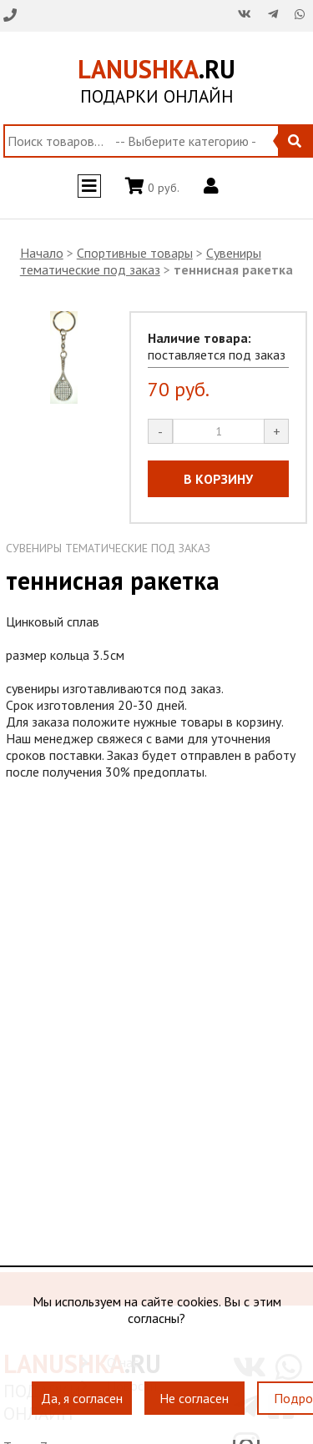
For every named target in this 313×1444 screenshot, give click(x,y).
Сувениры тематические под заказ (140, 261)
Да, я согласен (82, 1398)
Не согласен (194, 1398)
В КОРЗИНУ (218, 478)
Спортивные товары (135, 252)
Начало (41, 252)
